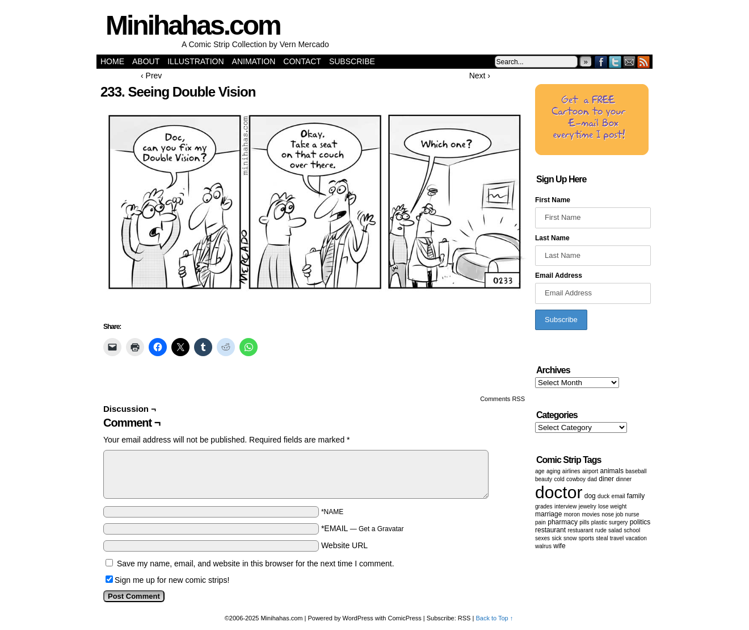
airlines (571, 471)
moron (572, 514)
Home (112, 61)
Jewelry (587, 506)
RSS (644, 62)
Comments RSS (502, 398)
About (145, 61)
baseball (635, 471)
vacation (636, 538)
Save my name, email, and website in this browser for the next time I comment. (255, 563)
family (636, 496)
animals (612, 471)
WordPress (358, 618)
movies (591, 514)
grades (544, 506)
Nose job (612, 514)
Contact (302, 61)
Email (629, 62)
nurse (632, 514)
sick (556, 538)
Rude (601, 530)
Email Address (558, 275)
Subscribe (352, 61)
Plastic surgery (609, 522)
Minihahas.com (193, 25)
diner (606, 479)
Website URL (344, 545)
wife (559, 546)
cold (559, 479)
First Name (552, 200)
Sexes (542, 538)
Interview (565, 506)
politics (640, 522)
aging (553, 471)
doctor (558, 492)
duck (603, 496)
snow (570, 538)
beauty (543, 479)
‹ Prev (151, 75)
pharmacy (563, 522)
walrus (543, 546)
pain (540, 522)
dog (590, 496)
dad (592, 479)
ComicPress (405, 618)
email (618, 496)
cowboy (576, 479)
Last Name (552, 238)
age (540, 471)
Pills (584, 522)
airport (590, 471)
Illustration (195, 61)
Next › (479, 75)
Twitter (615, 62)
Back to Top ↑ (494, 618)
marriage (548, 514)
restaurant (550, 530)
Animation (254, 61)
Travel (617, 538)
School (632, 530)
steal (602, 538)
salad (615, 530)
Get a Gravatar (381, 529)
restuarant (580, 530)
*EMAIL (362, 528)
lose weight (612, 506)
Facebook (601, 62)
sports (586, 538)
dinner (624, 479)
